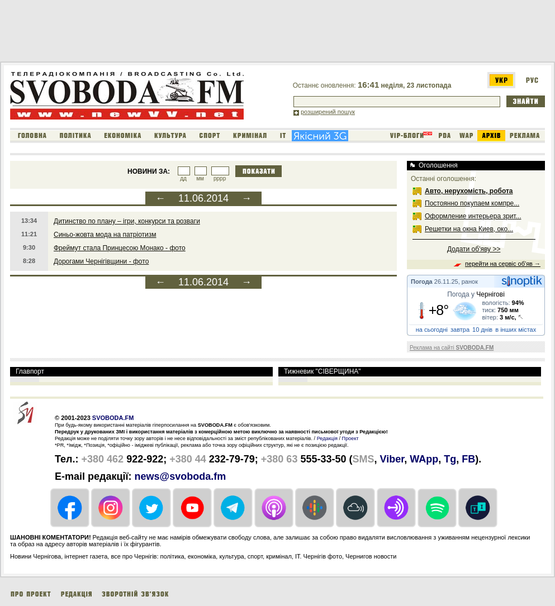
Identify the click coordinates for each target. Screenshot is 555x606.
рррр (220, 178)
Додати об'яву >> (473, 249)
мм (200, 178)
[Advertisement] (203, 33)
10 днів (482, 329)
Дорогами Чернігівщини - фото (101, 261)
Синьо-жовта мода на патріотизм (105, 234)
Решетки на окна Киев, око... (469, 229)
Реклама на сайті (452, 348)
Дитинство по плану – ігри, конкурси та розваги (127, 221)
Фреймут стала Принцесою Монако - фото (120, 248)
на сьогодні (432, 329)
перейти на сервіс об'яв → (502, 263)
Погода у (476, 294)
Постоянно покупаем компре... (472, 203)
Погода (422, 281)
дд (183, 178)
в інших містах (515, 329)
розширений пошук (328, 111)
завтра (459, 329)
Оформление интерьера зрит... (473, 216)
